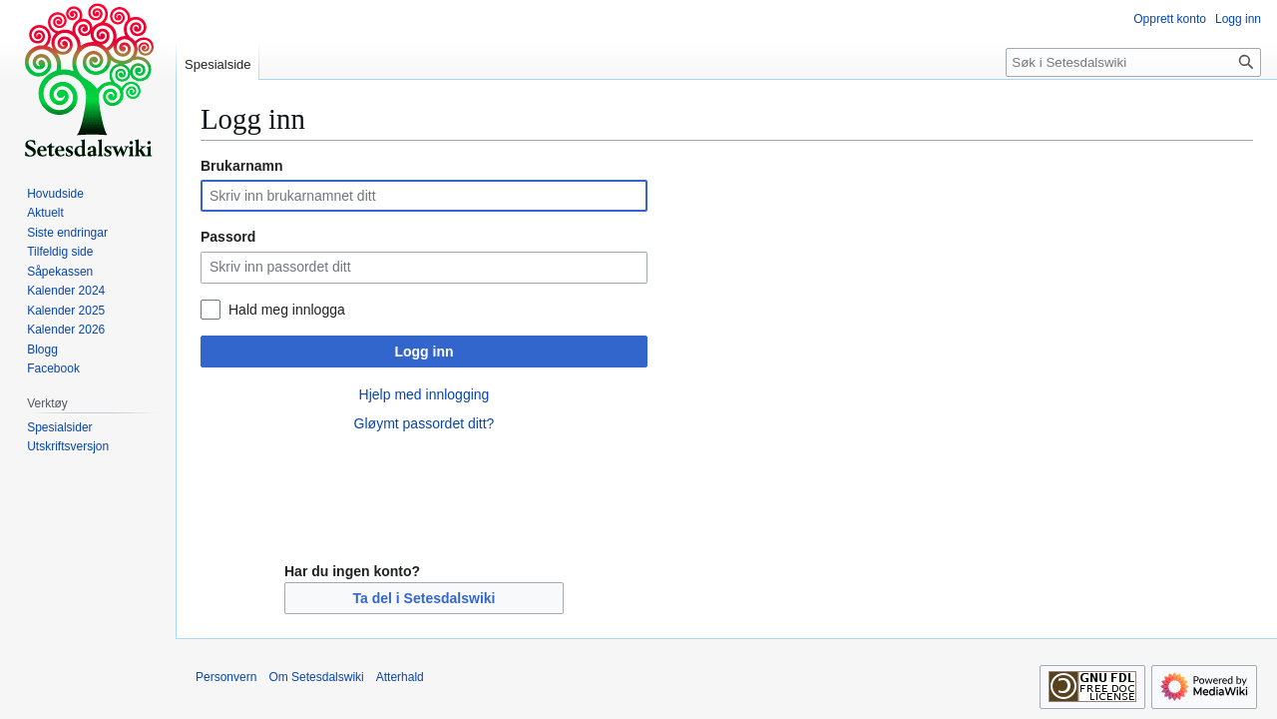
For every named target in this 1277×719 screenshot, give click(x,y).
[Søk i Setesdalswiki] (1133, 62)
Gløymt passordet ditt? (424, 423)
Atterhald (400, 677)
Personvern (226, 677)
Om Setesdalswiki (315, 677)
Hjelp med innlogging (424, 394)
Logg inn (423, 352)
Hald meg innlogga (286, 310)
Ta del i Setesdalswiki (424, 598)
